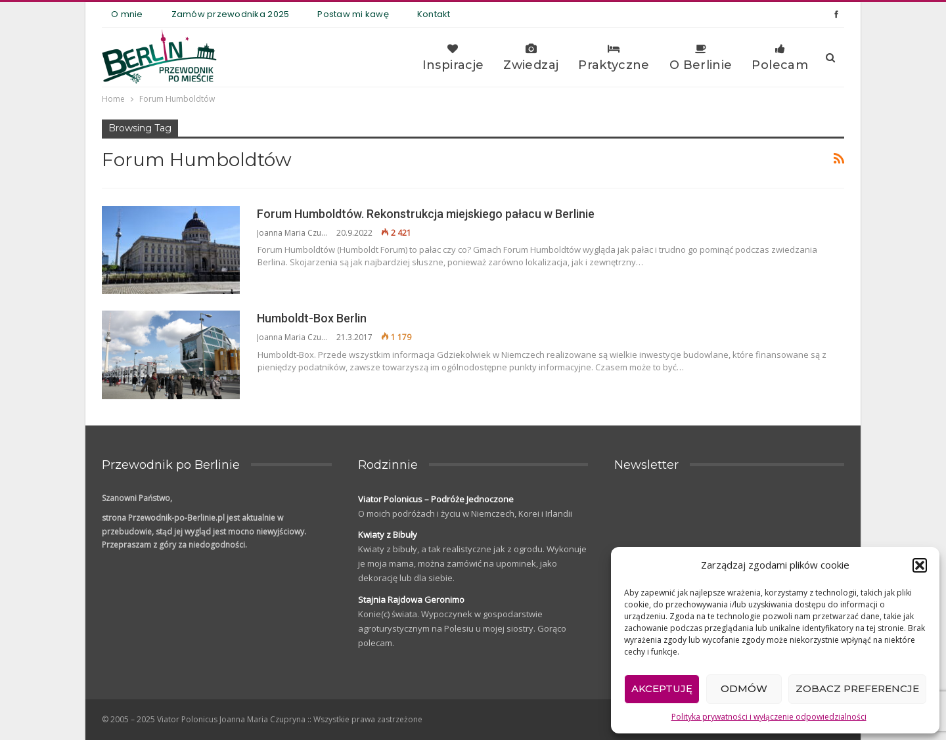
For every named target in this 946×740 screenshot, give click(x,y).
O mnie (127, 14)
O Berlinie (701, 57)
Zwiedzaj (530, 57)
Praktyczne (614, 57)
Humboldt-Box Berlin (312, 318)
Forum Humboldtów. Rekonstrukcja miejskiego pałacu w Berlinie (426, 214)
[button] (919, 565)
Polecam (780, 57)
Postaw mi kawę (353, 14)
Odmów (744, 688)
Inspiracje (453, 57)
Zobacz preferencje (857, 688)
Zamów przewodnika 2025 (230, 14)
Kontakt (434, 14)
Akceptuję (661, 688)
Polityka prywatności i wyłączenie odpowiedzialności (769, 716)
